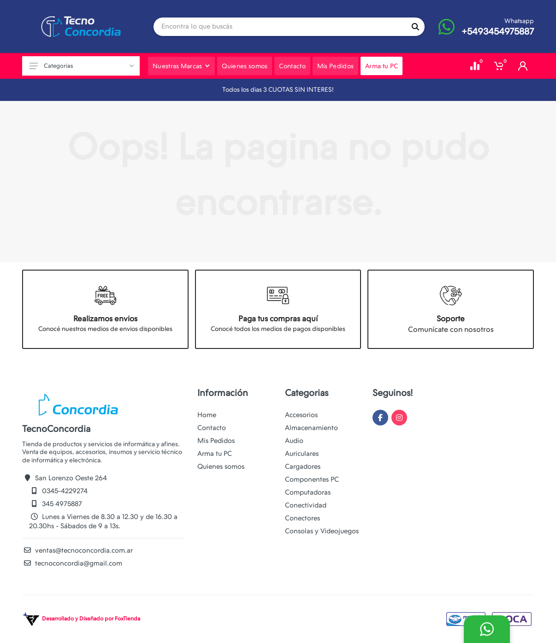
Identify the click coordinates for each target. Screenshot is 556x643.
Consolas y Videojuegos (322, 531)
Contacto (211, 427)
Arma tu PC (214, 453)
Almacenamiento (311, 427)
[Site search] (280, 27)
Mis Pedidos (216, 440)
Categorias (82, 65)
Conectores (302, 518)
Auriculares (302, 453)
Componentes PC (312, 479)
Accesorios (301, 415)
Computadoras (308, 492)
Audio (294, 440)
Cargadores (302, 466)
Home (206, 415)
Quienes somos (220, 466)
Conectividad (305, 505)
